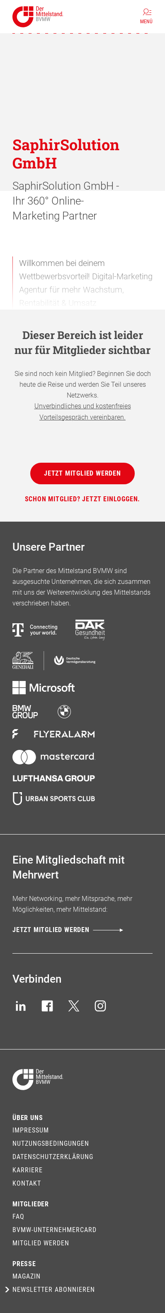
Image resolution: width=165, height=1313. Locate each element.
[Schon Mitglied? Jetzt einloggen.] (83, 499)
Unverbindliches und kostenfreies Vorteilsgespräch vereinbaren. (82, 411)
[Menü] (146, 16)
